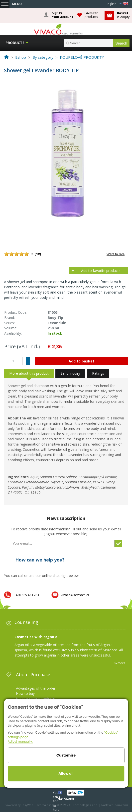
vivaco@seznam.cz (75, 595)
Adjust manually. (20, 741)
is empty (123, 15)
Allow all (65, 773)
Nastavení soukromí (114, 805)
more (122, 663)
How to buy (25, 693)
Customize (66, 755)
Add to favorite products (101, 270)
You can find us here (56, 792)
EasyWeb (27, 805)
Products (14, 42)
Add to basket (81, 361)
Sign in (62, 15)
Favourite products (91, 15)
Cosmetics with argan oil (36, 636)
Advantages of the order (35, 688)
